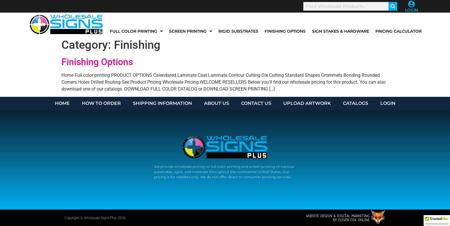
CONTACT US (256, 103)
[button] (437, 220)
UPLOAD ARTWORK (307, 103)
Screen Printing (190, 31)
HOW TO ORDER (101, 103)
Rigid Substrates (238, 31)
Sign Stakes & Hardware (340, 31)
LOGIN (411, 10)
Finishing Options (285, 31)
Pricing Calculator (398, 31)
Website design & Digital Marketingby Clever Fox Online (338, 218)
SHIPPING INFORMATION (162, 103)
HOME (62, 103)
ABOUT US (216, 103)
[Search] (393, 6)
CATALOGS (355, 103)
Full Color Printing (136, 31)
